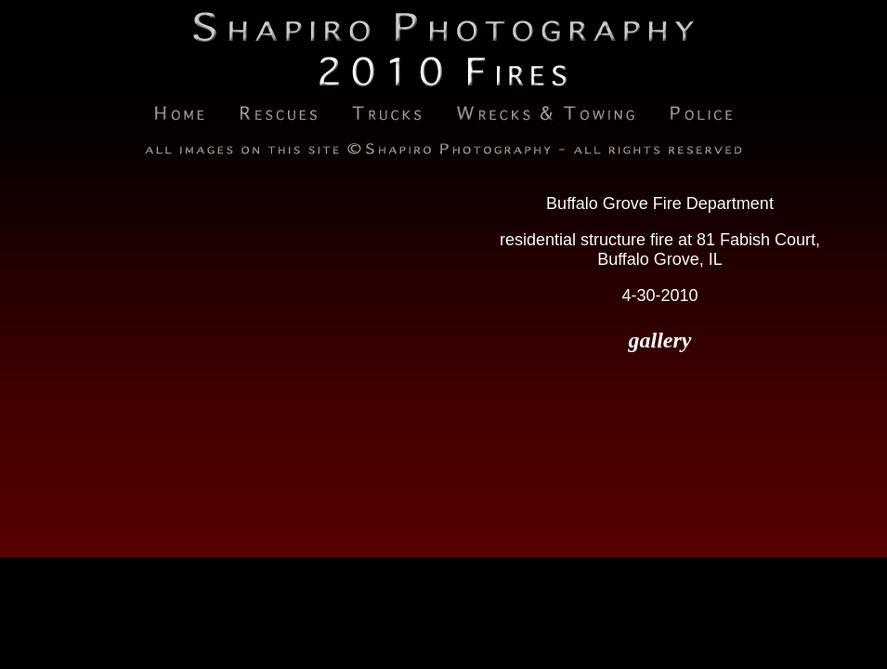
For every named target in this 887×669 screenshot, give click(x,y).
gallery (660, 340)
